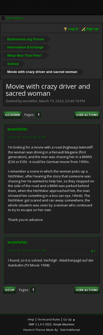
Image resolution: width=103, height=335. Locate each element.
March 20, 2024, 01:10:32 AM (27, 250)
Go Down (12, 115)
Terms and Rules (49, 319)
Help (31, 319)
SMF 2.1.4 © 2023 (40, 324)
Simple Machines (63, 324)
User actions (87, 115)
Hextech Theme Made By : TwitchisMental (51, 330)
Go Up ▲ (69, 319)
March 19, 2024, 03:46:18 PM (27, 137)
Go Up (9, 290)
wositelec (18, 129)
